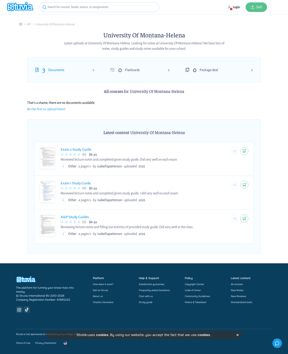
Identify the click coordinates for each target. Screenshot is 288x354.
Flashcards (132, 70)
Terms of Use (23, 343)
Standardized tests (241, 302)
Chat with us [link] (146, 296)
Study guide (145, 302)
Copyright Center (194, 284)
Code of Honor (193, 290)
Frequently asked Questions (154, 290)
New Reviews (238, 296)
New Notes (237, 290)
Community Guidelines (197, 296)
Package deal (209, 70)
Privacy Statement (45, 343)
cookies (102, 335)
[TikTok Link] (27, 309)
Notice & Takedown (195, 302)
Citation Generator (103, 302)
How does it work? (103, 284)
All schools (237, 284)
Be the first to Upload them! (46, 109)
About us (98, 296)
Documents (56, 70)
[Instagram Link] (19, 309)
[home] (20, 7)
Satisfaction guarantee (151, 284)
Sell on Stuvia (100, 290)
